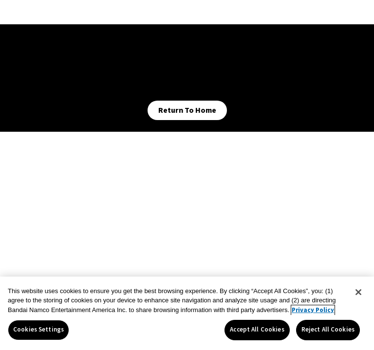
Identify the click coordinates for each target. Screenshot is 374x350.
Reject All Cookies (328, 329)
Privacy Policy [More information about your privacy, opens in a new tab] (313, 310)
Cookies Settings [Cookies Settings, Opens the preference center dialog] (38, 329)
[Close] (358, 292)
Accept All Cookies (257, 329)
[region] (187, 313)
